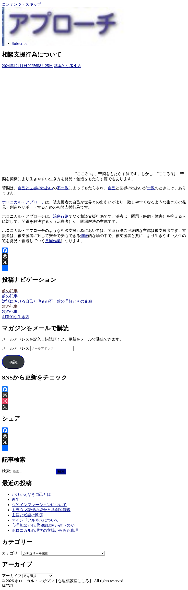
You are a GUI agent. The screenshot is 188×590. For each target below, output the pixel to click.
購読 (13, 361)
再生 (16, 499)
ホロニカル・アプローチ (23, 202)
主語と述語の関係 (27, 515)
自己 (112, 188)
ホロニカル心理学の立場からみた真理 (45, 530)
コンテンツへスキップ (21, 4)
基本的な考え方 (67, 66)
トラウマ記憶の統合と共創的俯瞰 (41, 510)
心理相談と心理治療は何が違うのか (43, 525)
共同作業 (53, 241)
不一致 (63, 188)
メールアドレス (16, 348)
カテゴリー (12, 553)
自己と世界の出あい (35, 188)
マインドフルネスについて (35, 520)
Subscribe (19, 43)
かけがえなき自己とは (31, 494)
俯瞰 (84, 236)
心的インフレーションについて (39, 505)
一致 (151, 188)
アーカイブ (12, 576)
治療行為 (61, 216)
